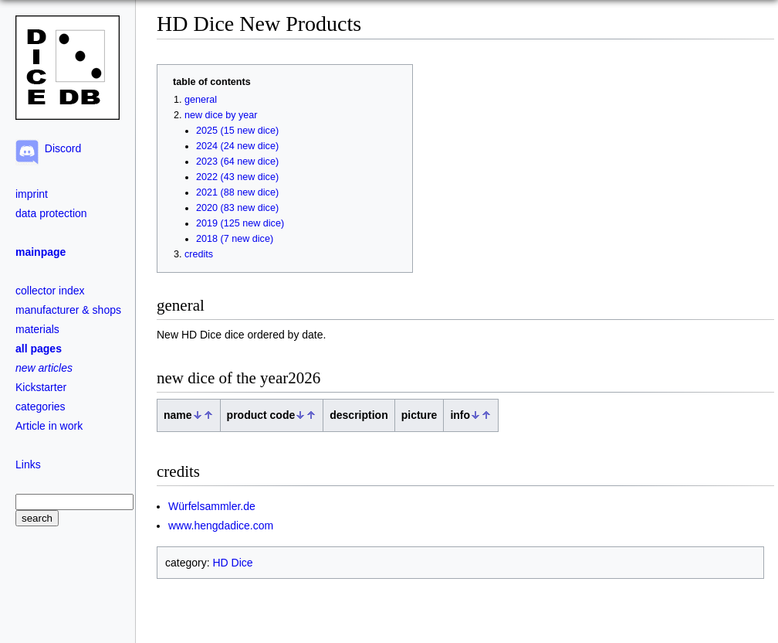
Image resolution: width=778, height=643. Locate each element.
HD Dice (232, 562)
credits (198, 254)
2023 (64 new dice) (237, 161)
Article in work (49, 426)
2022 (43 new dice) (237, 177)
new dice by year (221, 115)
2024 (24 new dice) (237, 146)
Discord (60, 148)
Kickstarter (40, 387)
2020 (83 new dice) (237, 207)
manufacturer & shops (68, 310)
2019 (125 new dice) (240, 223)
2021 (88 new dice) (237, 192)
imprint (31, 194)
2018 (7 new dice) (234, 238)
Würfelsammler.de (211, 506)
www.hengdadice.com (220, 525)
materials (37, 329)
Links (28, 464)
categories (40, 406)
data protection (51, 213)
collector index (50, 290)
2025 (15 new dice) (237, 130)
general (200, 99)
